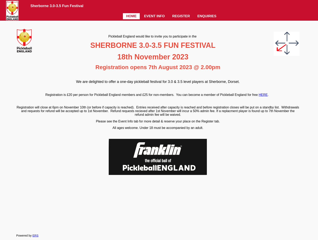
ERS (35, 235)
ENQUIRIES (206, 16)
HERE (263, 94)
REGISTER (181, 16)
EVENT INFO (154, 16)
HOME (131, 16)
